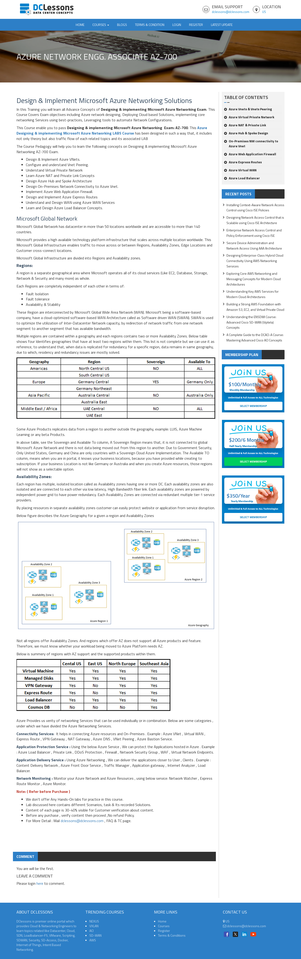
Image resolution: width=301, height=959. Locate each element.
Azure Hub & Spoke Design (246, 133)
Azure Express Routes (243, 162)
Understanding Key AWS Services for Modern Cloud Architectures (252, 294)
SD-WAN (95, 935)
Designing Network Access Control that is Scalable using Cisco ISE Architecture (255, 220)
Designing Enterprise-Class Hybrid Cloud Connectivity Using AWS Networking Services (254, 261)
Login (176, 24)
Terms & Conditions (172, 935)
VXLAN (94, 925)
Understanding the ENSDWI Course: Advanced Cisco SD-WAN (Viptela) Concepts (251, 322)
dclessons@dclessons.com (230, 11)
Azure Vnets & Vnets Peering (248, 109)
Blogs (122, 24)
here (39, 883)
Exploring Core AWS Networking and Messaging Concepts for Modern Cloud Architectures (253, 279)
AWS (92, 940)
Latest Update (222, 24)
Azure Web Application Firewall (250, 154)
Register (196, 24)
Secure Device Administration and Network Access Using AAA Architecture (254, 245)
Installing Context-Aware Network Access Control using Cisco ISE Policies (255, 207)
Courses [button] (100, 24)
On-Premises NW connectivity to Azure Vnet (251, 143)
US (264, 11)
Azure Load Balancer (242, 178)
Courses (164, 925)
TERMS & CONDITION (149, 24)
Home (80, 24)
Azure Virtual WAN (240, 170)
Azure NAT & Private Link (245, 125)
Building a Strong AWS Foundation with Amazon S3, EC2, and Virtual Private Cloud (255, 307)
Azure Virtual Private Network (249, 117)
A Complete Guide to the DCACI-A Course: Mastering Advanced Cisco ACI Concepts (255, 337)
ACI (91, 930)
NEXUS (94, 921)
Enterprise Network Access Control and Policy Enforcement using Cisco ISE (254, 233)
